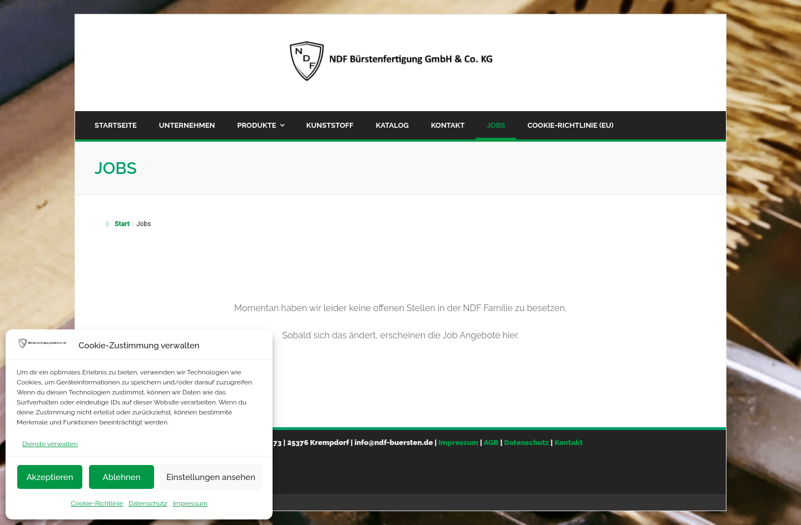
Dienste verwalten (50, 444)
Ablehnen (121, 477)
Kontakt (569, 442)
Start (116, 224)
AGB (490, 442)
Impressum (190, 503)
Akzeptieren (49, 477)
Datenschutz (147, 503)
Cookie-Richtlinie (97, 503)
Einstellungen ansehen (210, 477)
